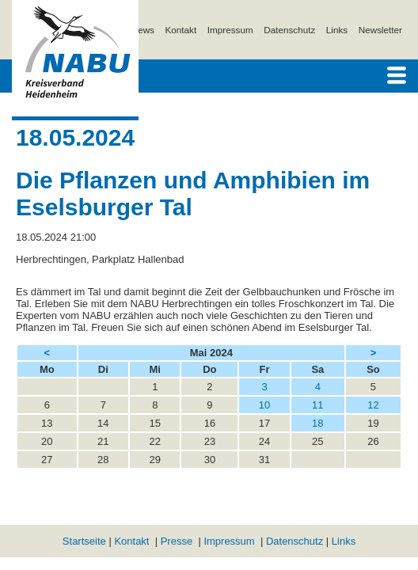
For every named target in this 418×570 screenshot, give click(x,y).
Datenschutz (289, 30)
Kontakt (181, 30)
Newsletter (380, 30)
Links (337, 30)
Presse (176, 541)
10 (264, 405)
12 (372, 405)
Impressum (230, 30)
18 (317, 423)
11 (317, 405)
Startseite (84, 541)
